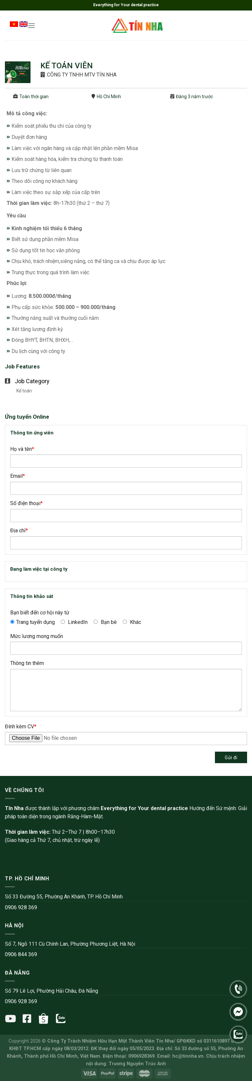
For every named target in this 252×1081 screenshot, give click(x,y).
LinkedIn (74, 622)
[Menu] (31, 25)
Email (17, 476)
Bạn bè (105, 622)
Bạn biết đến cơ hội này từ (39, 612)
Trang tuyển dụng (32, 622)
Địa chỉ (19, 530)
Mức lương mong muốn (36, 636)
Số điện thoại (26, 503)
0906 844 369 (21, 954)
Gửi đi (231, 757)
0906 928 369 (21, 907)
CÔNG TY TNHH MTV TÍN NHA (81, 75)
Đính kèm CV (20, 726)
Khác (132, 622)
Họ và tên (22, 449)
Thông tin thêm (27, 663)
